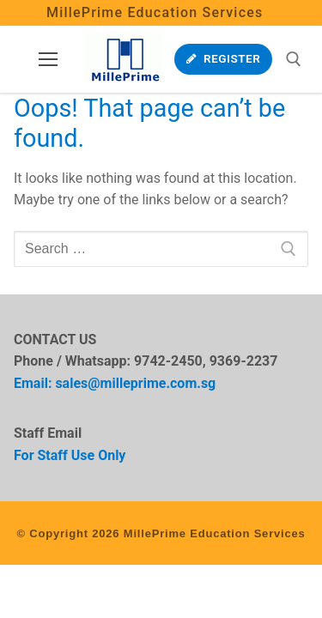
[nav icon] (48, 59)
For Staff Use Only (69, 455)
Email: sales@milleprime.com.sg (115, 383)
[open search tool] (293, 59)
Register (223, 58)
